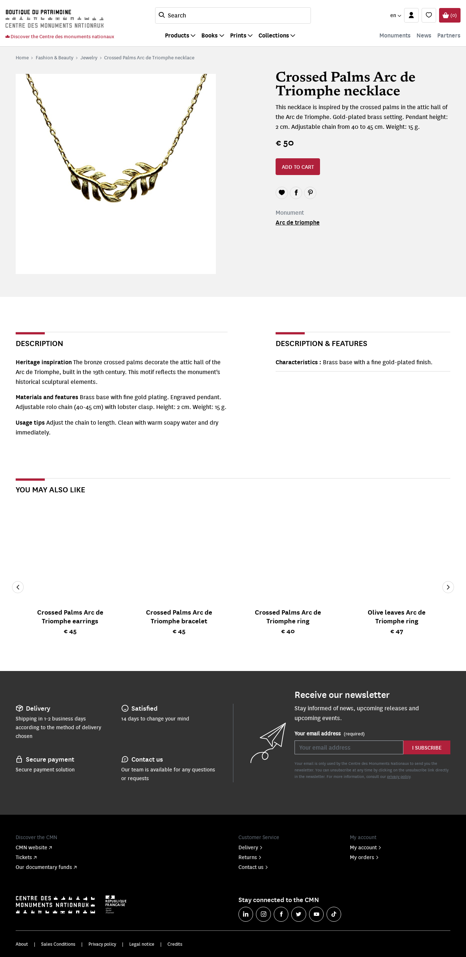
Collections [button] (273, 35)
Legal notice (141, 944)
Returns (250, 857)
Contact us (253, 866)
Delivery (250, 847)
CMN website (34, 847)
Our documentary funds (46, 866)
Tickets (26, 857)
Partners (449, 35)
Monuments (395, 35)
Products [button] (177, 35)
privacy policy (398, 776)
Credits (174, 944)
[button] (395, 15)
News (423, 35)
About (22, 944)
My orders (364, 857)
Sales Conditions (58, 944)
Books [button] (209, 35)
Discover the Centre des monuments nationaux (59, 36)
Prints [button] (238, 35)
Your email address (330, 734)
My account (366, 847)
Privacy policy (102, 944)
